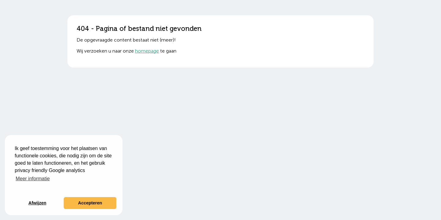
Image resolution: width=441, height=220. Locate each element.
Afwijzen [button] (37, 202)
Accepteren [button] (90, 202)
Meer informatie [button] (33, 178)
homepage (147, 51)
